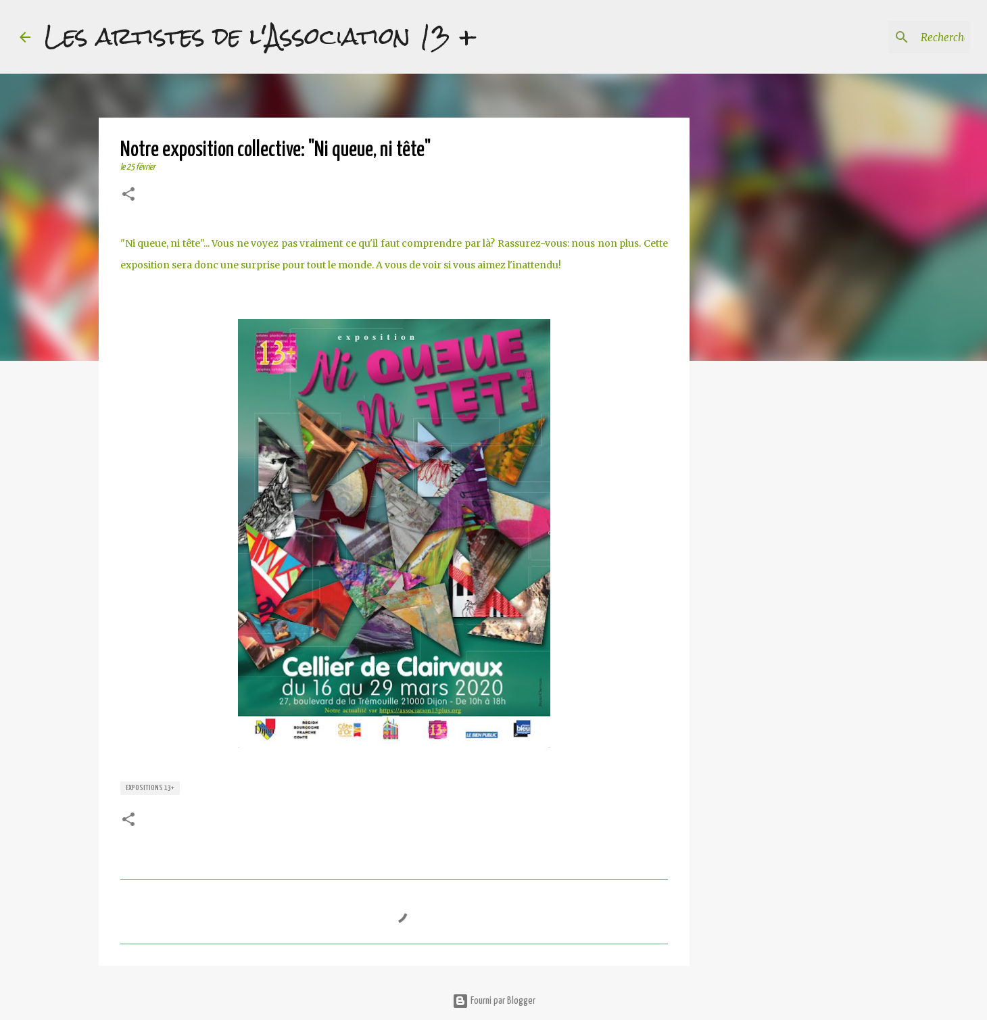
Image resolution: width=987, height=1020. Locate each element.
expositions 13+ (150, 788)
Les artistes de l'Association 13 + (260, 36)
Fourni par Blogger (493, 1001)
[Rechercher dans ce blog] (899, 37)
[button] (128, 195)
